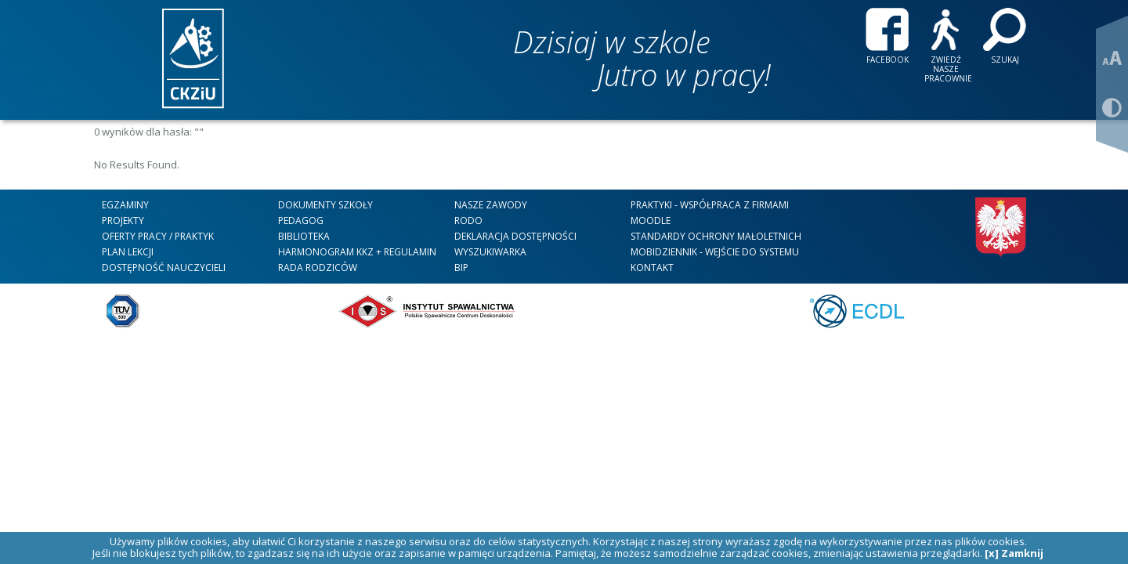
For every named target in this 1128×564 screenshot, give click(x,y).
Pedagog (301, 220)
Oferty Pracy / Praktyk (158, 236)
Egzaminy (125, 205)
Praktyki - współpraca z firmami (710, 205)
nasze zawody (490, 205)
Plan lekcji (128, 251)
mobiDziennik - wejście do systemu (715, 251)
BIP (461, 267)
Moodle (651, 220)
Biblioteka (304, 236)
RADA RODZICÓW (317, 267)
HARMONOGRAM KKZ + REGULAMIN (357, 251)
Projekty (123, 220)
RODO (468, 220)
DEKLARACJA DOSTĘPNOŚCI (515, 236)
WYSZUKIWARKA (490, 251)
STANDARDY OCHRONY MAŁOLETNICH (716, 236)
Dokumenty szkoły (325, 205)
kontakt (652, 267)
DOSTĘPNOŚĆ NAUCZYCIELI (164, 267)
